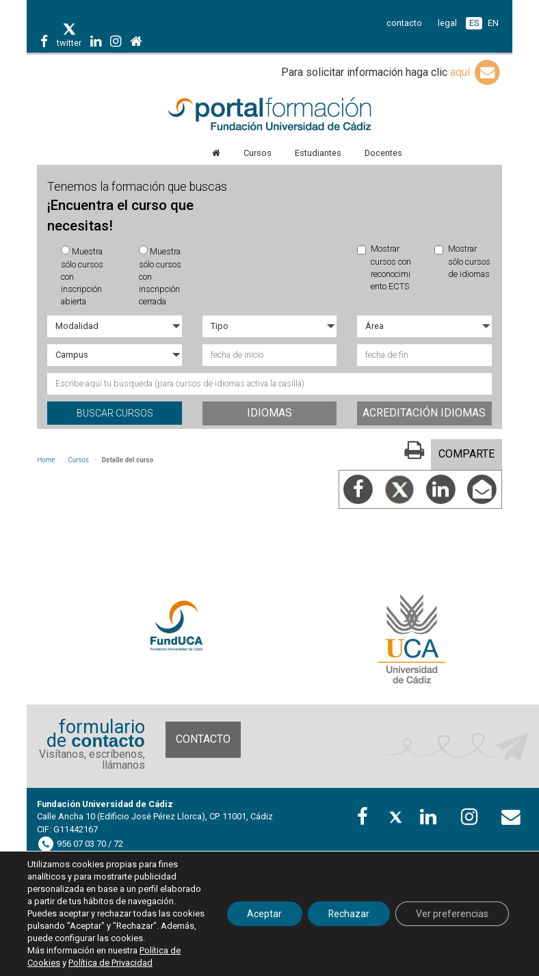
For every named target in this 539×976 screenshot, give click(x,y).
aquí (476, 72)
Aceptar (263, 913)
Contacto (203, 739)
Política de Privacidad (110, 963)
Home (46, 460)
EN (493, 23)
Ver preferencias (452, 913)
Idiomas (269, 412)
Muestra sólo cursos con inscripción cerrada (160, 276)
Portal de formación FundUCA (269, 114)
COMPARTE (466, 453)
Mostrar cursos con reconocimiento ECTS (384, 267)
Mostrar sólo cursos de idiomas (462, 261)
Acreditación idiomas (424, 412)
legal (447, 23)
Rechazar (348, 913)
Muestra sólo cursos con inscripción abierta (82, 276)
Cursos (78, 460)
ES (474, 23)
